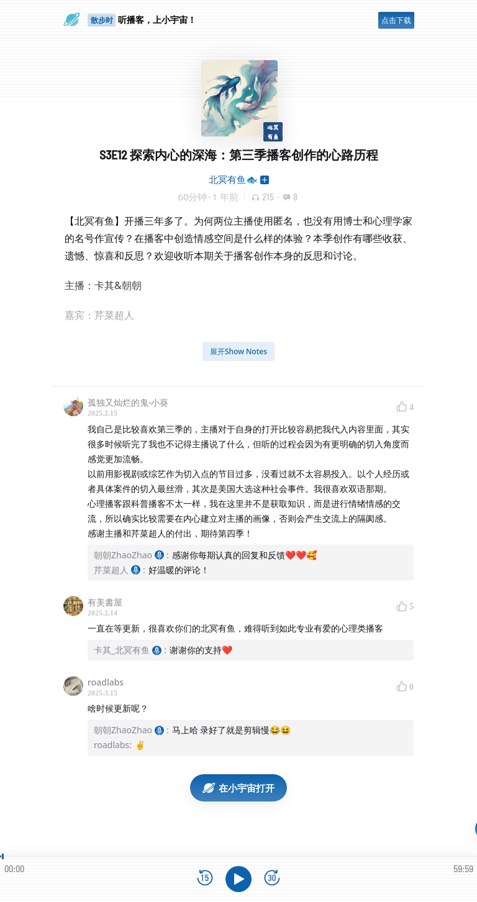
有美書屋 (105, 602)
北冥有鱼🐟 (233, 179)
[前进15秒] (272, 879)
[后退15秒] (205, 879)
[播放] (238, 879)
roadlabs (106, 682)
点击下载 (396, 20)
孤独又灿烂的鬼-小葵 (128, 402)
